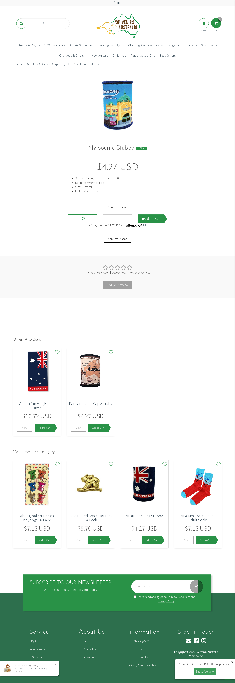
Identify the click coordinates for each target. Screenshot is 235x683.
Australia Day (27, 45)
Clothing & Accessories (143, 45)
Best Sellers (167, 55)
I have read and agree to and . (164, 599)
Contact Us (90, 649)
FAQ (142, 649)
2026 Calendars (54, 45)
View (24, 427)
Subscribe (37, 657)
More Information (117, 207)
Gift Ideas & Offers (71, 55)
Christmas (119, 55)
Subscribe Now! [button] (205, 671)
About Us (90, 641)
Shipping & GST (142, 641)
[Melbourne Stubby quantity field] (117, 218)
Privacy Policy (166, 601)
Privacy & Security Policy (142, 665)
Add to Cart (151, 218)
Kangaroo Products (180, 45)
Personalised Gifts (143, 55)
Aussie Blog (90, 657)
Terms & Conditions (178, 597)
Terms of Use (142, 657)
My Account (37, 641)
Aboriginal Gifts (110, 45)
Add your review (117, 285)
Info (145, 225)
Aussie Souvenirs (81, 45)
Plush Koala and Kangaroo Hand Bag (31, 668)
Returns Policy (38, 649)
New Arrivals (99, 55)
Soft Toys (207, 45)
